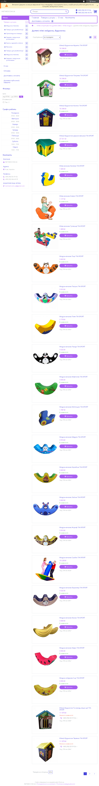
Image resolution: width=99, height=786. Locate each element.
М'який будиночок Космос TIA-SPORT (73, 106)
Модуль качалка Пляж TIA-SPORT (71, 316)
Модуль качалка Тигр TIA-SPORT (71, 256)
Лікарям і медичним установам (13, 38)
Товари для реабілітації (14, 29)
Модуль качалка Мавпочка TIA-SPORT (73, 377)
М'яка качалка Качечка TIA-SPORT (71, 166)
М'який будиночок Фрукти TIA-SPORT (73, 45)
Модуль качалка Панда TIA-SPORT (72, 347)
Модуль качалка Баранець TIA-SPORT (73, 588)
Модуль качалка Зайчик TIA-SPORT (72, 497)
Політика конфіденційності (66, 784)
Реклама (9, 47)
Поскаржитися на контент (46, 784)
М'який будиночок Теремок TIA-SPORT (73, 738)
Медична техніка (12, 26)
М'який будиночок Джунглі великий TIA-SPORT (76, 136)
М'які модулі (67, 25)
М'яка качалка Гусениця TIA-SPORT (72, 226)
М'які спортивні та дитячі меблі (49, 25)
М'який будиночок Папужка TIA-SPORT (73, 75)
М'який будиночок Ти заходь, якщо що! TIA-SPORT (75, 709)
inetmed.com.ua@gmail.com (15, 186)
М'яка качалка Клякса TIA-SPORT (71, 196)
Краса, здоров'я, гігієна (14, 43)
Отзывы (7, 71)
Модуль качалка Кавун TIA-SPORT (71, 648)
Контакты (70, 18)
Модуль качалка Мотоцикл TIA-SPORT (73, 407)
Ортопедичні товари (14, 33)
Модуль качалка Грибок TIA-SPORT (72, 557)
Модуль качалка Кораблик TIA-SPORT (73, 467)
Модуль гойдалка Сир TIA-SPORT (71, 678)
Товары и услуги (48, 18)
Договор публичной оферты (11, 81)
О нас (60, 18)
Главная (35, 18)
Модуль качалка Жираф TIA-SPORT (72, 527)
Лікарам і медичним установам (13, 59)
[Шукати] (66, 12)
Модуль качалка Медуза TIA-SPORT (72, 437)
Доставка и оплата (41, 21)
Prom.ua (61, 782)
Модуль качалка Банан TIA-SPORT (72, 618)
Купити (69, 55)
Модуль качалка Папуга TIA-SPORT (72, 286)
